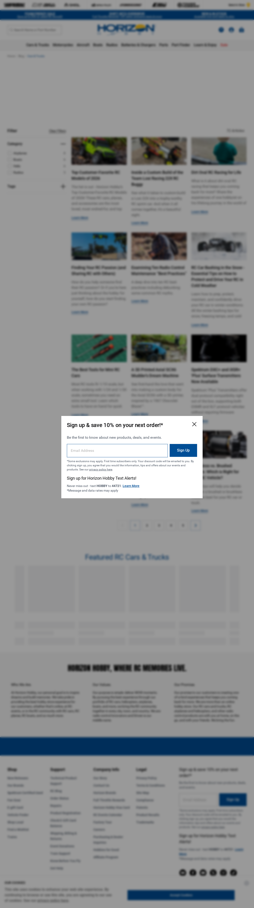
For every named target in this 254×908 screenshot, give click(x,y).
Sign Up (174, 447)
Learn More (130, 482)
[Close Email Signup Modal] (185, 421)
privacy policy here (114, 466)
